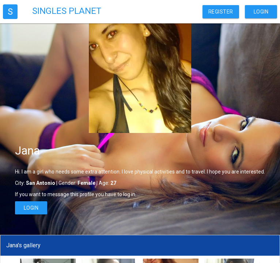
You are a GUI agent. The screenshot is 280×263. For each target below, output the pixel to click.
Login (261, 12)
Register (220, 12)
